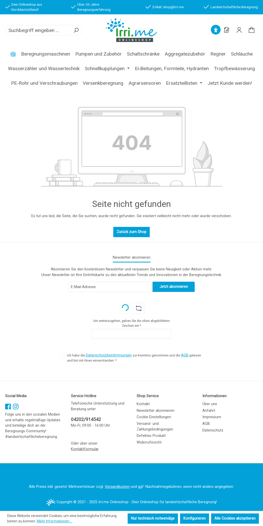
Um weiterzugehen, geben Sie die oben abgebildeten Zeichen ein (131, 323)
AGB (185, 355)
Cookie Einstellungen (154, 417)
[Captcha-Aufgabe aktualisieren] (139, 308)
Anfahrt (208, 410)
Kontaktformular (84, 449)
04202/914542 (86, 419)
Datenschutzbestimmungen (109, 355)
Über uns (209, 404)
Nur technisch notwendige (153, 518)
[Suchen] (76, 30)
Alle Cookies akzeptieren (235, 518)
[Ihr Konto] (239, 30)
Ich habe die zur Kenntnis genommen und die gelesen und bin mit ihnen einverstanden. (134, 358)
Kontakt (143, 404)
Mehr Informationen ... (54, 521)
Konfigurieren (194, 518)
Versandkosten (117, 487)
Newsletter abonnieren (155, 410)
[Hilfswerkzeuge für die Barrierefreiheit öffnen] (216, 30)
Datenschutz (212, 430)
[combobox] (37, 30)
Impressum (211, 417)
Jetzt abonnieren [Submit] (173, 287)
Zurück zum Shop (131, 232)
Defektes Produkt (151, 436)
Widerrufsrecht (149, 442)
